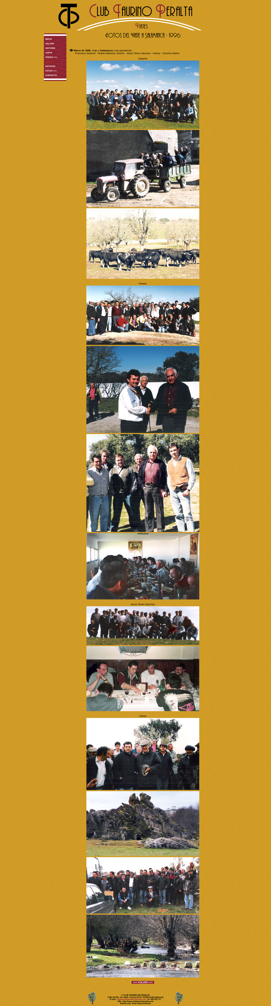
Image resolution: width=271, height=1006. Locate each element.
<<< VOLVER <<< (143, 982)
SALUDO (49, 43)
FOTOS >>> (51, 71)
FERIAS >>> (51, 57)
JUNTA (48, 52)
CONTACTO (51, 75)
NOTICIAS (50, 66)
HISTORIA (50, 48)
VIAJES (49, 62)
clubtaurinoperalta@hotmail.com (131, 999)
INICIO (48, 39)
